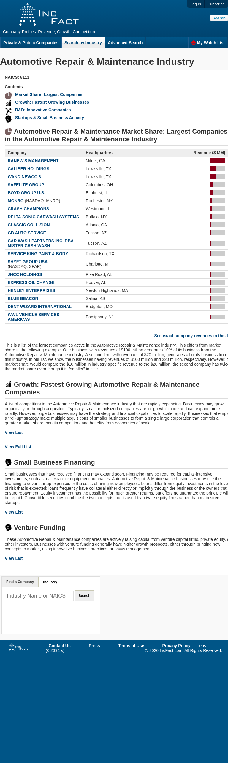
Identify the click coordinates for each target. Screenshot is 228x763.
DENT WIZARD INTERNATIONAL (40, 306)
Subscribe (216, 4)
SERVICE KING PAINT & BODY (38, 253)
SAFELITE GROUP (26, 184)
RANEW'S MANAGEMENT (33, 160)
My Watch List (208, 42)
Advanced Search (125, 42)
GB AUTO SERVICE (27, 232)
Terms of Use (131, 645)
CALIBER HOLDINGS (28, 168)
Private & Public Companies (30, 42)
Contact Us (60, 645)
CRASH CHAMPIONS (28, 208)
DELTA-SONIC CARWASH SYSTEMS (43, 216)
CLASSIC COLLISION (29, 224)
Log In (195, 4)
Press (94, 645)
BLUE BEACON (23, 298)
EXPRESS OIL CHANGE (31, 282)
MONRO (16, 200)
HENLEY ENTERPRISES (31, 290)
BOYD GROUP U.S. (26, 192)
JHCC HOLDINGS (25, 274)
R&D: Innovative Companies (43, 110)
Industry (50, 582)
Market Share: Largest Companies (48, 94)
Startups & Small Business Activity (49, 117)
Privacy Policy (176, 645)
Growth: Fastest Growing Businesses (52, 102)
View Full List (18, 446)
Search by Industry (83, 42)
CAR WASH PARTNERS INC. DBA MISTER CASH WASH (41, 243)
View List (14, 432)
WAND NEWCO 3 (24, 176)
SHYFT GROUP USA (28, 261)
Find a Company (20, 582)
